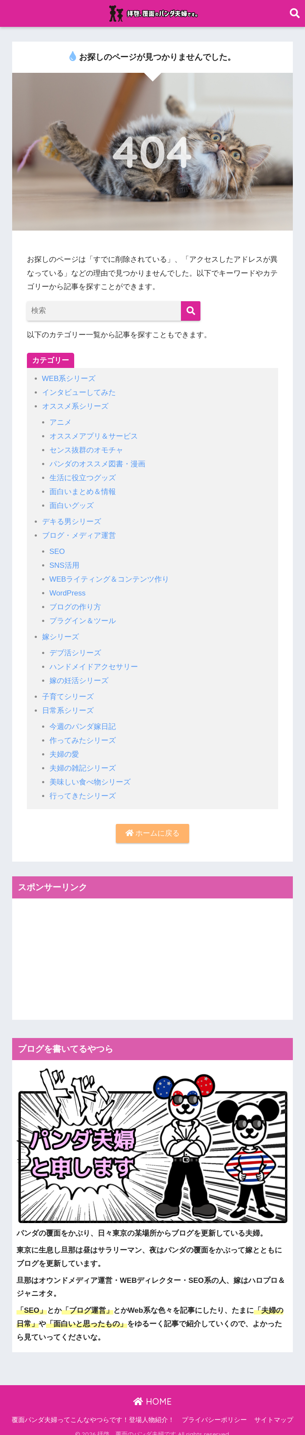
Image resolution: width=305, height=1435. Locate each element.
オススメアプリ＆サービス (93, 435)
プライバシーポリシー (214, 1411)
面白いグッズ (71, 503)
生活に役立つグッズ (82, 476)
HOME (152, 1393)
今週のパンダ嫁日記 (82, 720)
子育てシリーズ (68, 691)
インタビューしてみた (79, 392)
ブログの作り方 (75, 602)
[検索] (190, 311)
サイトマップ (273, 1411)
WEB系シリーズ (69, 378)
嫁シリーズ (60, 632)
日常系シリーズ (68, 704)
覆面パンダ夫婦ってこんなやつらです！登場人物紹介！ (93, 1411)
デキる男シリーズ (71, 518)
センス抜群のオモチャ (86, 448)
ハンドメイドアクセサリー (93, 661)
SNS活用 (64, 561)
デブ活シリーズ (75, 647)
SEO (57, 548)
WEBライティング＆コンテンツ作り (109, 575)
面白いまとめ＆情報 (82, 489)
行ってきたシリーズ (82, 788)
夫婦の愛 (64, 747)
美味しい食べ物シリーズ (90, 774)
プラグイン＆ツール (82, 616)
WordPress (67, 589)
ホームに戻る (152, 825)
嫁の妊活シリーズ (78, 674)
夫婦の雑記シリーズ (82, 760)
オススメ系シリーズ (75, 405)
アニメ (60, 421)
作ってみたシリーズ (82, 733)
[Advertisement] (152, 951)
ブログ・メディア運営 (79, 532)
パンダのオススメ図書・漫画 (97, 462)
